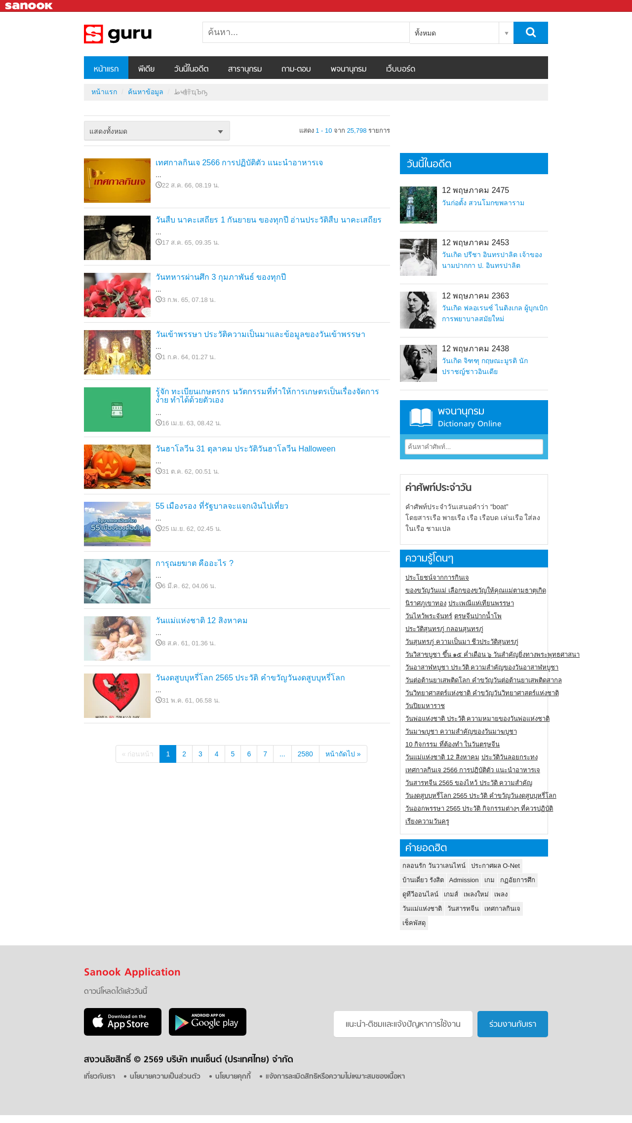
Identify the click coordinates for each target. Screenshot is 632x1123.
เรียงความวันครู (427, 821)
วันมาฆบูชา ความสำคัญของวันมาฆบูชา (461, 731)
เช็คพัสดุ (414, 923)
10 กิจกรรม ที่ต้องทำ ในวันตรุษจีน (452, 744)
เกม (489, 880)
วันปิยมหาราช (425, 706)
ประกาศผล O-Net (495, 865)
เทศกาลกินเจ (502, 908)
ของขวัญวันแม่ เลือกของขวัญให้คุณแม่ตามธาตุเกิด (475, 590)
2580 (305, 754)
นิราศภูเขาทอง (425, 603)
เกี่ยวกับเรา (99, 1077)
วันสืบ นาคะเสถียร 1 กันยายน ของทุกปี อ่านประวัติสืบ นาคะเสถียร (269, 220)
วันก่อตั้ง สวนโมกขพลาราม (483, 203)
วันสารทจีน (463, 908)
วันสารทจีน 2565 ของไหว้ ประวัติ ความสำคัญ (468, 782)
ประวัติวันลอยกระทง (509, 757)
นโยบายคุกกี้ (233, 1077)
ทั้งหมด (425, 33)
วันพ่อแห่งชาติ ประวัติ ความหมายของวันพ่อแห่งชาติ (477, 718)
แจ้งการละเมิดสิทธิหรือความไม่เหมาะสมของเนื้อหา (335, 1077)
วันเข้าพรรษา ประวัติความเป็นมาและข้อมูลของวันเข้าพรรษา (260, 334)
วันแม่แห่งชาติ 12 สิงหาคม (202, 620)
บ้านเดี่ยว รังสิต (423, 880)
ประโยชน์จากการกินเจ (437, 577)
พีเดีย (146, 69)
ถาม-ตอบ (296, 69)
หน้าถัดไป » (343, 754)
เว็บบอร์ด (400, 69)
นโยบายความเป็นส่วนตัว (165, 1077)
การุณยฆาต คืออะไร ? (195, 563)
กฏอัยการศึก (517, 880)
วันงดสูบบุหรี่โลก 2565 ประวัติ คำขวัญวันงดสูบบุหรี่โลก (250, 678)
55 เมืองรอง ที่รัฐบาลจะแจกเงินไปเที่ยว (222, 506)
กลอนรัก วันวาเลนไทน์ (434, 865)
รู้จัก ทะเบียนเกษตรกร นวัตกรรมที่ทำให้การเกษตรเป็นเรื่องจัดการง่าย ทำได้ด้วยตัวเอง (267, 396)
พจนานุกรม (348, 69)
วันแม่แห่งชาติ (422, 908)
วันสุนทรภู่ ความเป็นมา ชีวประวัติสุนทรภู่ (461, 641)
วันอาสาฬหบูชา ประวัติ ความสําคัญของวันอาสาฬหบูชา (481, 667)
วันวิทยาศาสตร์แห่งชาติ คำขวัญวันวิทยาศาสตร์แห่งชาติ (482, 693)
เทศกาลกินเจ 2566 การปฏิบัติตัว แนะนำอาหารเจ (239, 162)
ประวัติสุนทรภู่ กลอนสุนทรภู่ (444, 629)
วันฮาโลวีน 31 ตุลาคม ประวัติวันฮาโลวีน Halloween (245, 449)
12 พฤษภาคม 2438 (475, 348)
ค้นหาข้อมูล (145, 92)
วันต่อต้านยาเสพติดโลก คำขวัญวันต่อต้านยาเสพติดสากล (483, 680)
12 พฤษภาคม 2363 (475, 296)
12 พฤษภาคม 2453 (475, 242)
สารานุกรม (245, 69)
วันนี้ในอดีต (191, 69)
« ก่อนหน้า (138, 754)
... (282, 754)
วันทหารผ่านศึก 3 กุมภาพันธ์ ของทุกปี (221, 277)
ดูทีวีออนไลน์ (420, 894)
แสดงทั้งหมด (108, 131)
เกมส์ (451, 894)
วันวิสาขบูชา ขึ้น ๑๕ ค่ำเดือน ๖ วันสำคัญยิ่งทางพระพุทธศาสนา (492, 654)
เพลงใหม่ (476, 894)
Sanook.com (29, 6)
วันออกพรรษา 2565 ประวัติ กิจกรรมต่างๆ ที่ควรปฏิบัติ (479, 808)
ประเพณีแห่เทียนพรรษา (481, 603)
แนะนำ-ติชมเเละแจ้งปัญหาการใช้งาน (403, 1024)
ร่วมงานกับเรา (512, 1024)
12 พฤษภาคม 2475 (475, 190)
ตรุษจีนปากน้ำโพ (478, 616)
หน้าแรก (106, 69)
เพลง (501, 894)
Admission (464, 880)
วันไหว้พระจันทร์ (428, 616)
